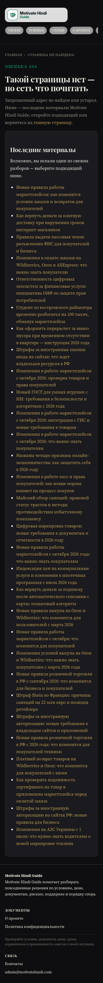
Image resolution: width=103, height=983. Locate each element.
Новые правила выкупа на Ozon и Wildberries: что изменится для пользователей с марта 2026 (50, 617)
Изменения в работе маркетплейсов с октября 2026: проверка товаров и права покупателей (53, 378)
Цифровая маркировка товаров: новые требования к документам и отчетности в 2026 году (52, 533)
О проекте (81, 30)
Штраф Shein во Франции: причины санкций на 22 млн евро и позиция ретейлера (53, 702)
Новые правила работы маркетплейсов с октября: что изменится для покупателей (47, 639)
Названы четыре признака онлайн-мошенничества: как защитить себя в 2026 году (53, 462)
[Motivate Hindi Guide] (36, 15)
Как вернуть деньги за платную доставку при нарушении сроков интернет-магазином (50, 222)
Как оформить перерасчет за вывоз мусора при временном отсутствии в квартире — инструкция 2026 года (53, 335)
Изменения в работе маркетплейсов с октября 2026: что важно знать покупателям (53, 441)
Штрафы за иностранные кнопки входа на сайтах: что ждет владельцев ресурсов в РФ (50, 356)
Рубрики (36, 30)
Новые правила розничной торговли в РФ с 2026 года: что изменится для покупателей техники (54, 744)
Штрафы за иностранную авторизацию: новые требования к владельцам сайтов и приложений (52, 723)
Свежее (14, 30)
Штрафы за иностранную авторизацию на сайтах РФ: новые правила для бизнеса (51, 815)
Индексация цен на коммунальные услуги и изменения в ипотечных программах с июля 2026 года (52, 575)
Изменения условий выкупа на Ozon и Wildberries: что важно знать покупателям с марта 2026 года (53, 660)
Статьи (58, 30)
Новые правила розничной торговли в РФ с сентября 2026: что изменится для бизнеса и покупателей (54, 681)
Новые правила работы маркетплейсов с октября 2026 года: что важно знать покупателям (53, 554)
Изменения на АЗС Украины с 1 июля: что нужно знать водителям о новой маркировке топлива (53, 836)
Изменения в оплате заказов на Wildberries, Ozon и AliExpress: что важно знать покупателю (51, 265)
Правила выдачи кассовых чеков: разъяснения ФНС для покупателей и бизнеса (52, 244)
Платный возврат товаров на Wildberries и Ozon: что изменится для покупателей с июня (52, 766)
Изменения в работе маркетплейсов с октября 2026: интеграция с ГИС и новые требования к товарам (53, 420)
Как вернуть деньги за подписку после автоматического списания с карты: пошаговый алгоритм (52, 596)
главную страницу (52, 122)
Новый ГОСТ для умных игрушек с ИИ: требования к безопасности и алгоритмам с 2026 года (52, 399)
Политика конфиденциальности (34, 926)
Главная (13, 54)
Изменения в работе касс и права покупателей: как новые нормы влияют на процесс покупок (50, 483)
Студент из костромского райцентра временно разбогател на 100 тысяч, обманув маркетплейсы (54, 314)
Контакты (14, 963)
